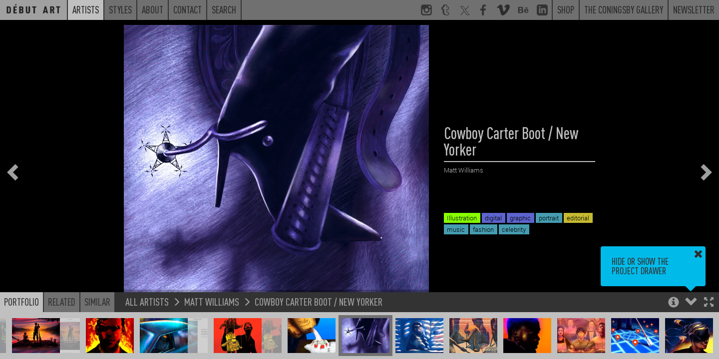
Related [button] (61, 301)
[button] (709, 303)
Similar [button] (97, 301)
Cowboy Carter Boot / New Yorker (318, 301)
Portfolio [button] (21, 301)
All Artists (147, 301)
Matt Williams (211, 301)
